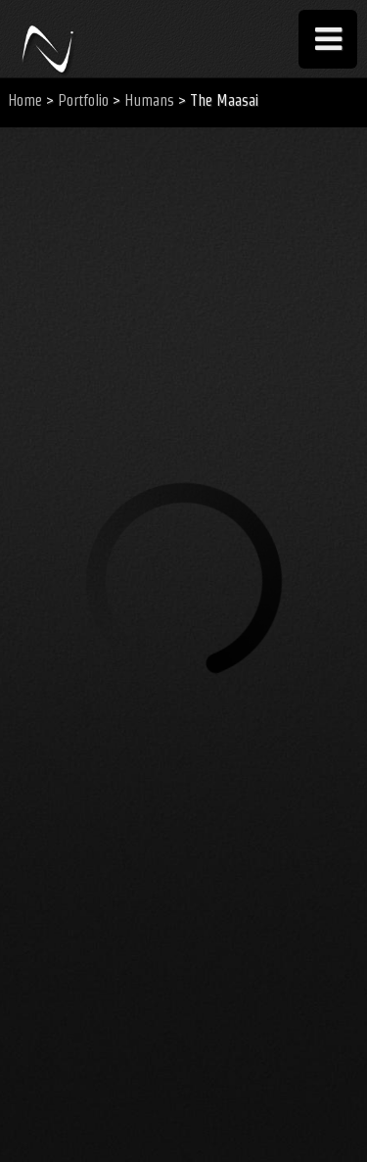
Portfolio (83, 100)
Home (25, 100)
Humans (149, 100)
